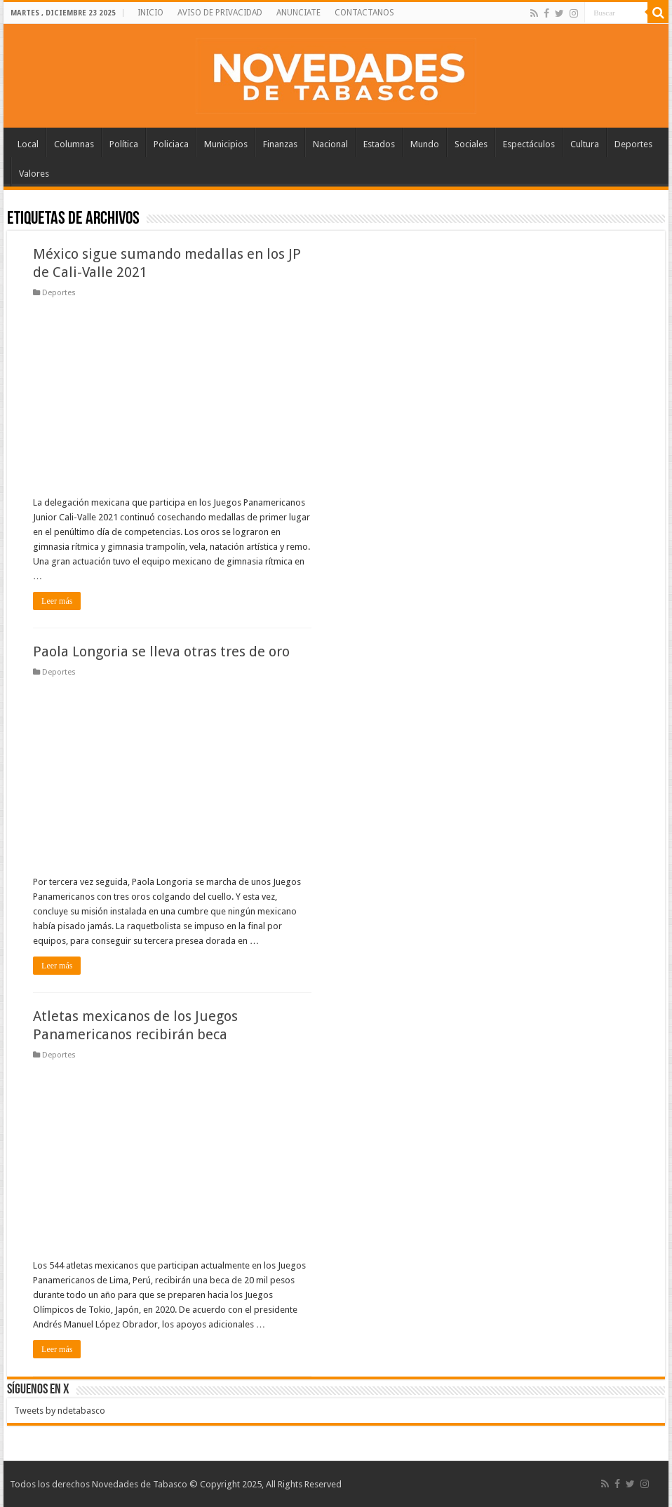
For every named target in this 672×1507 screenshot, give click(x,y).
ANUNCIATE (298, 13)
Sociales (471, 144)
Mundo (424, 144)
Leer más (56, 601)
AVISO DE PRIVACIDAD (219, 13)
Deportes (633, 144)
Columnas (74, 144)
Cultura (584, 144)
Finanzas (280, 144)
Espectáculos (529, 144)
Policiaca (171, 144)
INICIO (150, 13)
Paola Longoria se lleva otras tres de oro (161, 651)
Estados (379, 144)
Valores (34, 173)
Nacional (330, 144)
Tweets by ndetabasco (59, 1410)
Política (123, 144)
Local (28, 144)
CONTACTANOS (364, 13)
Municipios (226, 144)
